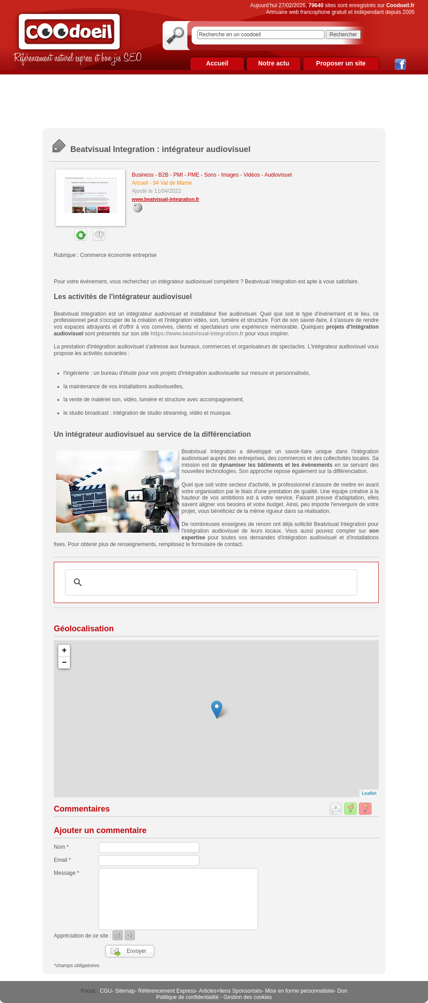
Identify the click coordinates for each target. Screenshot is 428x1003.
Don (342, 991)
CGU (106, 991)
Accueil (217, 63)
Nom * (61, 847)
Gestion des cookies (248, 997)
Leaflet (369, 793)
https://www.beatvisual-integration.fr (197, 333)
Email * (62, 860)
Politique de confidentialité (187, 997)
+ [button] (64, 650)
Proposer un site (340, 63)
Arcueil (140, 183)
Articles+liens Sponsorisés (230, 991)
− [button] (64, 662)
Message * (66, 873)
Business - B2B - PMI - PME (165, 175)
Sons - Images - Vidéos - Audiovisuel (248, 175)
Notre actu (273, 63)
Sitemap (125, 991)
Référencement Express (167, 991)
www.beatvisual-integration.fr (165, 199)
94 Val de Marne (172, 183)
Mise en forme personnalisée (299, 991)
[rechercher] (210, 582)
